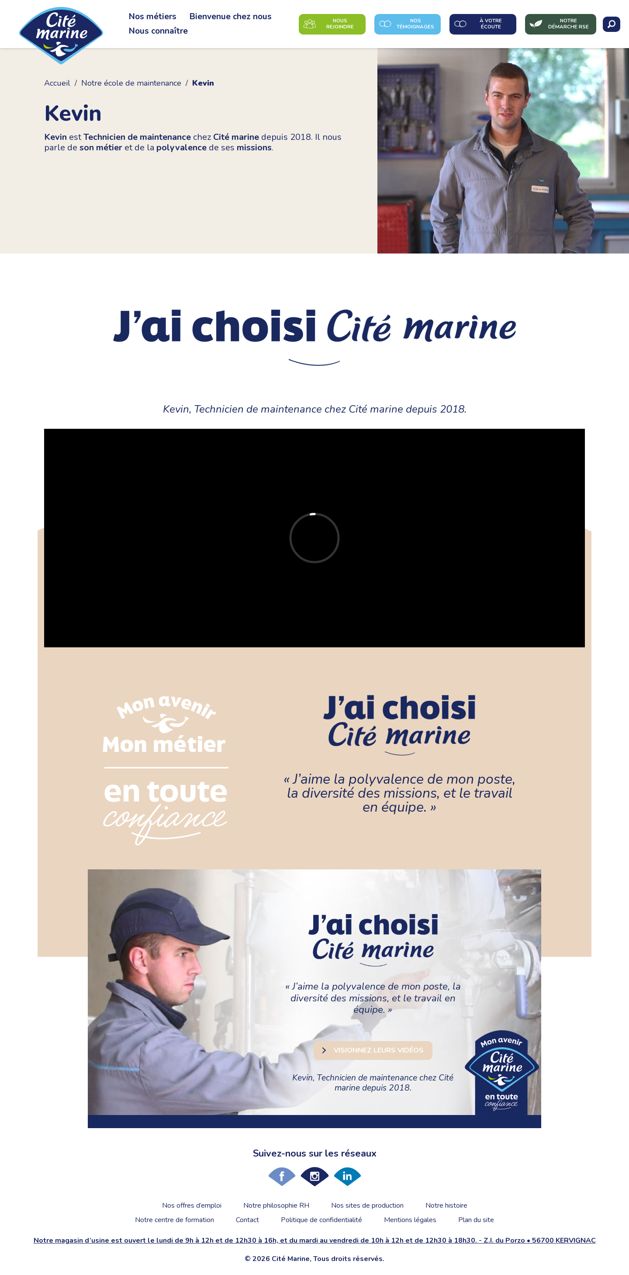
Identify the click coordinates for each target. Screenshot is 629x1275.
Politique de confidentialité (321, 1220)
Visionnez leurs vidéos (379, 1050)
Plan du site (476, 1220)
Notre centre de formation (174, 1220)
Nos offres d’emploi (191, 1205)
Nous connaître (158, 31)
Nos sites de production (367, 1205)
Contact (247, 1220)
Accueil (57, 83)
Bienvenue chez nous (231, 16)
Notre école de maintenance (131, 83)
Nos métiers (152, 16)
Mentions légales (410, 1220)
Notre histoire (446, 1205)
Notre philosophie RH (276, 1205)
